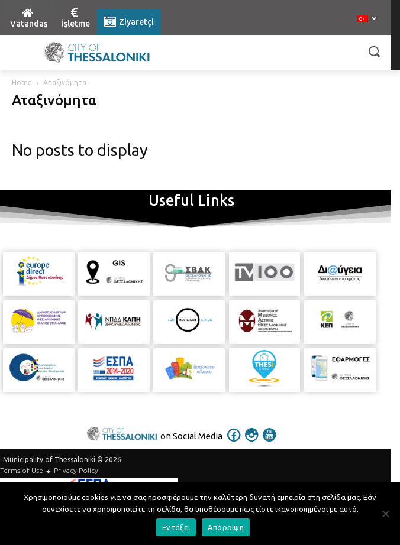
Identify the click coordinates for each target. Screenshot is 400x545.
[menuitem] (366, 19)
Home (22, 82)
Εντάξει (176, 527)
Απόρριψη (226, 527)
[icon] (234, 442)
